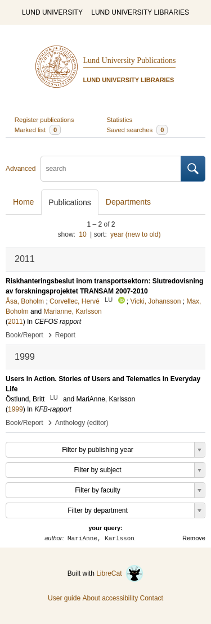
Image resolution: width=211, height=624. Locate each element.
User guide (64, 598)
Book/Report (24, 335)
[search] (111, 169)
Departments (128, 201)
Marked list (38, 130)
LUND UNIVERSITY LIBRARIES (140, 12)
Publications (69, 202)
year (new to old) (135, 234)
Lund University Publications (129, 60)
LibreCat (119, 573)
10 (82, 234)
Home (23, 201)
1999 (15, 409)
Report (65, 335)
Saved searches (137, 130)
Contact (151, 598)
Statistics (120, 119)
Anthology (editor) (82, 423)
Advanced (20, 169)
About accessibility (110, 598)
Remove (193, 538)
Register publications (44, 119)
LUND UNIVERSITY (52, 12)
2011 (15, 321)
